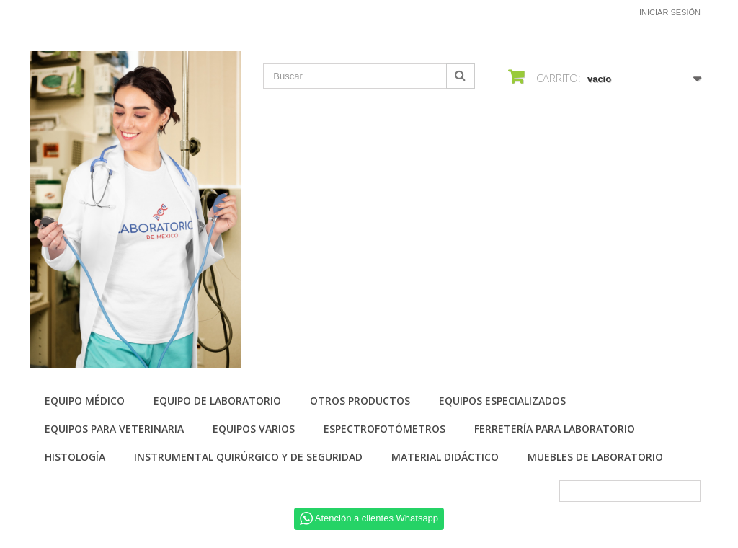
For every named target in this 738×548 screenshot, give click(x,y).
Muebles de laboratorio (595, 457)
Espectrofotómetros (384, 429)
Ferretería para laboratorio (554, 429)
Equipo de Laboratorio (217, 400)
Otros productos (360, 400)
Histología (75, 457)
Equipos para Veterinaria (114, 429)
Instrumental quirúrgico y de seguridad (248, 457)
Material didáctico (445, 457)
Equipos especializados (502, 400)
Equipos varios (254, 429)
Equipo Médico (85, 400)
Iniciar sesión (670, 12)
